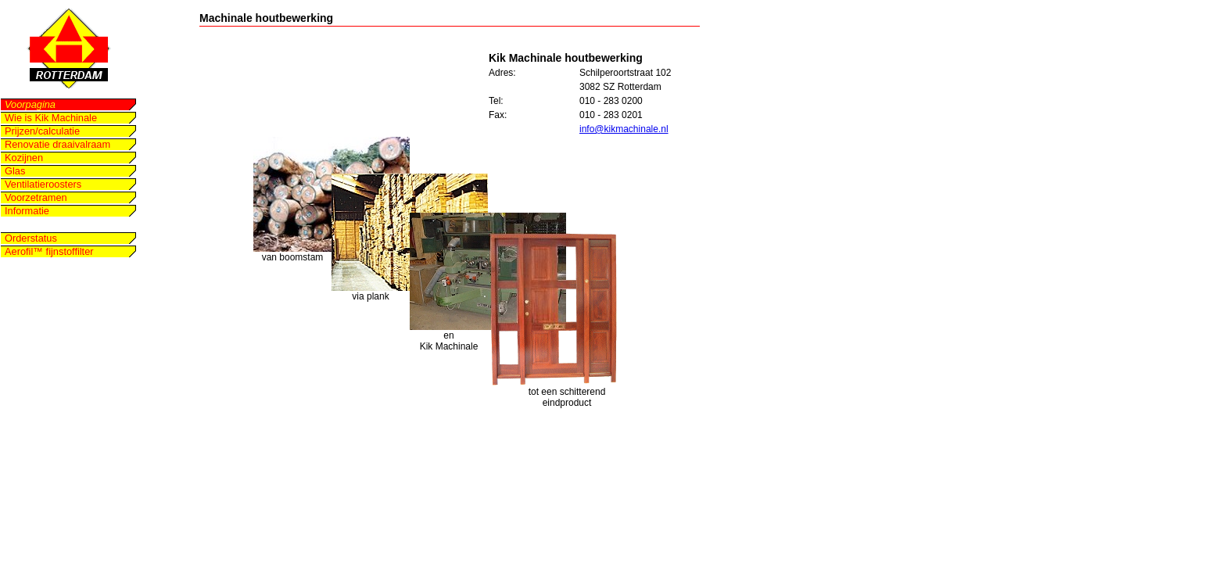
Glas (15, 171)
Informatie (27, 211)
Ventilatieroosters (43, 184)
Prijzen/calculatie (42, 131)
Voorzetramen (36, 197)
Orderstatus (31, 238)
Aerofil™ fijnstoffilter (49, 251)
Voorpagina (30, 104)
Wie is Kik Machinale (51, 118)
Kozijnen (24, 157)
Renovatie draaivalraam (57, 144)
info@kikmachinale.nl (624, 129)
